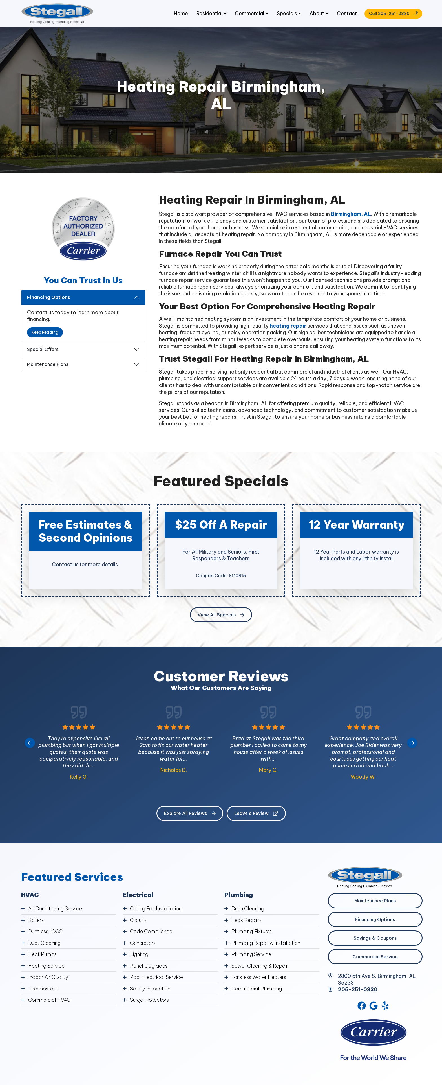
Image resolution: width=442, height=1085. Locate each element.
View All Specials (221, 615)
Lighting (139, 955)
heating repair (288, 327)
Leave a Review (256, 814)
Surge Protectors (150, 1000)
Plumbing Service (251, 955)
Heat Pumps (43, 955)
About (315, 14)
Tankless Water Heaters (259, 977)
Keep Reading (45, 333)
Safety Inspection (151, 988)
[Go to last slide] (30, 744)
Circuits (139, 921)
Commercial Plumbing (257, 988)
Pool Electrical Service (156, 977)
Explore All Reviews (190, 814)
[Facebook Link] (361, 1006)
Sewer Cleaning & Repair (260, 966)
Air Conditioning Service (56, 909)
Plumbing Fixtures (252, 932)
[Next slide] (412, 744)
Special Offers (42, 350)
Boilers (36, 921)
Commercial (247, 14)
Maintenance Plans (47, 365)
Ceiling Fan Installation (156, 909)
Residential (207, 14)
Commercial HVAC (49, 1000)
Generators (143, 943)
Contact (345, 14)
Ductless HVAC (45, 932)
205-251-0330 (358, 990)
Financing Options (48, 298)
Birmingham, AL (351, 215)
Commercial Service (375, 957)
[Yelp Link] (386, 1006)
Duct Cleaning (45, 943)
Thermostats (43, 988)
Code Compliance (151, 932)
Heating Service (46, 966)
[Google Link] (373, 1006)
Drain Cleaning (248, 909)
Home (178, 14)
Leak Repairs (246, 921)
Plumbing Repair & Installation (266, 943)
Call (392, 14)
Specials (285, 14)
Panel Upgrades (149, 966)
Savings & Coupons (375, 939)
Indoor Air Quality (48, 977)
